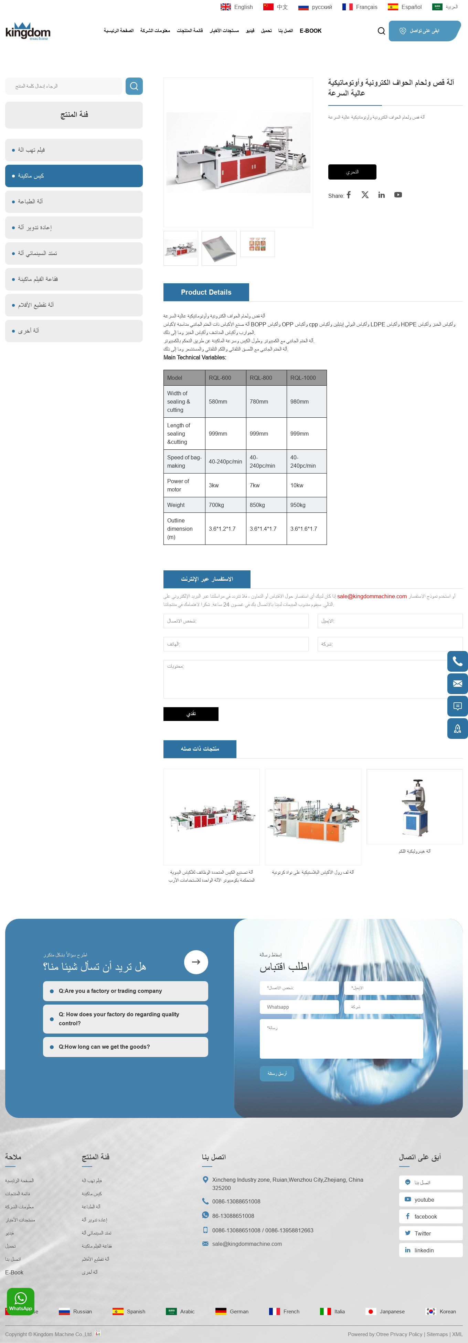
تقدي (191, 714)
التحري (352, 172)
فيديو (250, 31)
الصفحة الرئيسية (119, 31)
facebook (420, 1216)
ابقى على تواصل (419, 31)
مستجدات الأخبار (224, 31)
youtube (419, 1199)
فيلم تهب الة (31, 150)
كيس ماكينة (31, 176)
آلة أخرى (28, 331)
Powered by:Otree (368, 1334)
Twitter (417, 1233)
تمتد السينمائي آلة (37, 253)
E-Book (311, 31)
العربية (445, 6)
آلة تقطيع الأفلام (36, 305)
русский (315, 6)
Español (405, 6)
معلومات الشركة (155, 31)
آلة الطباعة (30, 202)
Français (359, 6)
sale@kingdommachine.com (372, 596)
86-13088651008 (233, 1216)
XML (457, 1334)
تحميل (266, 31)
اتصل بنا (285, 31)
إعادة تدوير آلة (35, 228)
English (237, 6)
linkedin (419, 1249)
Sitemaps (437, 1334)
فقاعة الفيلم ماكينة (37, 279)
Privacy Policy (406, 1334)
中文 (275, 6)
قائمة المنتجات (190, 31)
